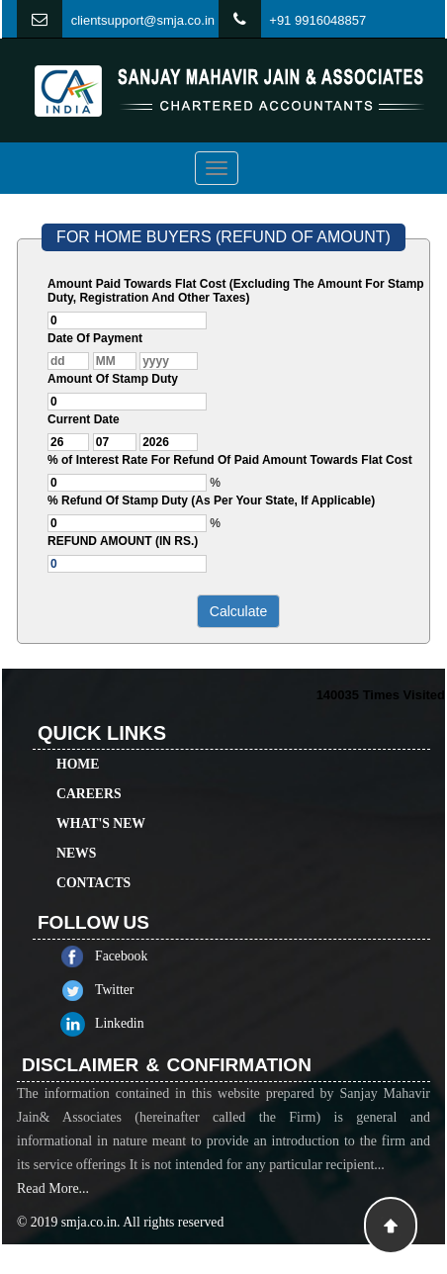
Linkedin (137, 1023)
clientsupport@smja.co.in (143, 20)
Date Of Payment (94, 338)
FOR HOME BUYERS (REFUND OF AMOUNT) (223, 236)
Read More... (53, 1206)
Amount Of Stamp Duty (112, 379)
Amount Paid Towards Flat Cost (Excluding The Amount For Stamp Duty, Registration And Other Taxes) (235, 291)
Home (77, 746)
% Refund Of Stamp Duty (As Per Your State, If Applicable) (211, 500)
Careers (89, 776)
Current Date (83, 419)
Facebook (139, 956)
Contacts (93, 865)
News (76, 835)
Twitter (132, 989)
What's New (100, 805)
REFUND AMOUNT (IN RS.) (122, 541)
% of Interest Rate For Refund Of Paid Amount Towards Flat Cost (229, 460)
